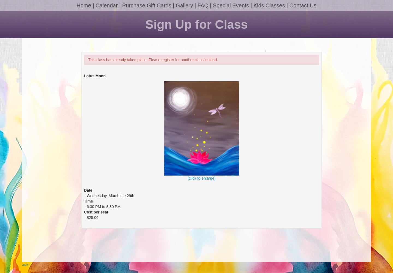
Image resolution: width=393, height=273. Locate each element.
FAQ (203, 5)
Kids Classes (269, 5)
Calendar (107, 5)
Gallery (184, 5)
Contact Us (303, 5)
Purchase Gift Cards (146, 5)
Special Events (231, 5)
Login (25, 264)
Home (83, 5)
